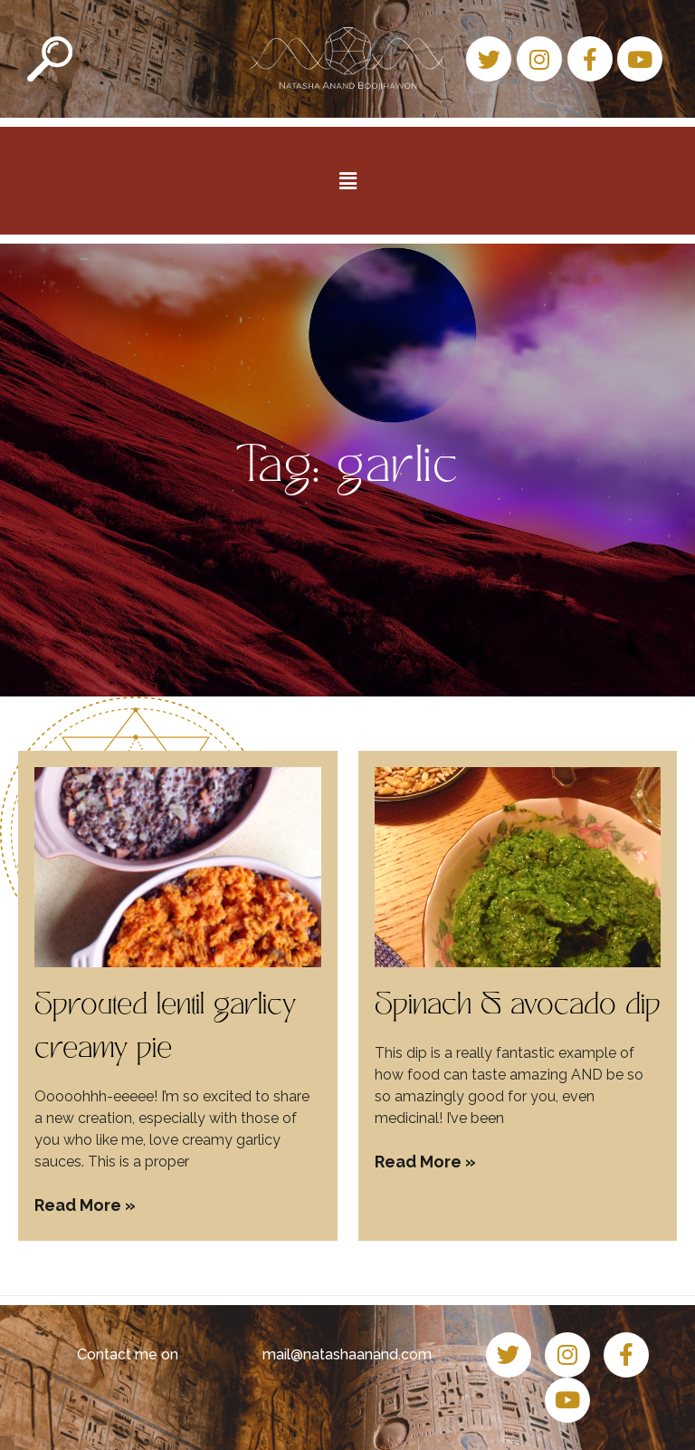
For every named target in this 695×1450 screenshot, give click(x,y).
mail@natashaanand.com (347, 1354)
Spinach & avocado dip (518, 1007)
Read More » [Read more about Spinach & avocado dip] (425, 1161)
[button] (347, 180)
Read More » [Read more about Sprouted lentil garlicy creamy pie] (85, 1205)
